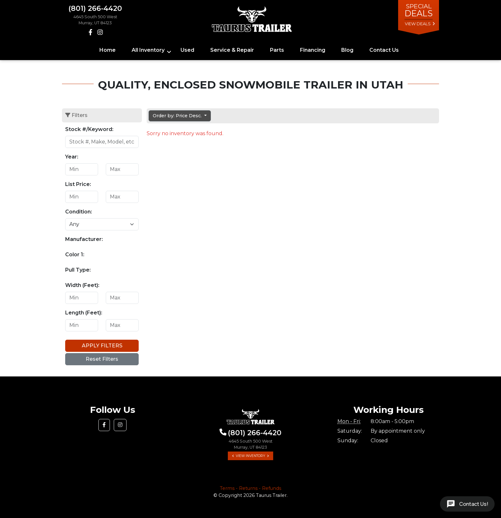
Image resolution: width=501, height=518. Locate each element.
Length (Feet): (83, 313)
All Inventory (148, 50)
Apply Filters (102, 346)
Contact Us (384, 50)
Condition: (78, 212)
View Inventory (250, 456)
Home (107, 50)
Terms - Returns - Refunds (250, 488)
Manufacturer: (84, 239)
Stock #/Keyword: (89, 129)
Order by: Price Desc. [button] (178, 116)
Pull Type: (78, 270)
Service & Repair (232, 50)
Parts (277, 50)
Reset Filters (102, 359)
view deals (418, 23)
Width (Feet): (82, 285)
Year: (71, 157)
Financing (312, 50)
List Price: (78, 184)
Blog (347, 50)
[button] (104, 425)
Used (187, 50)
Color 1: (74, 254)
